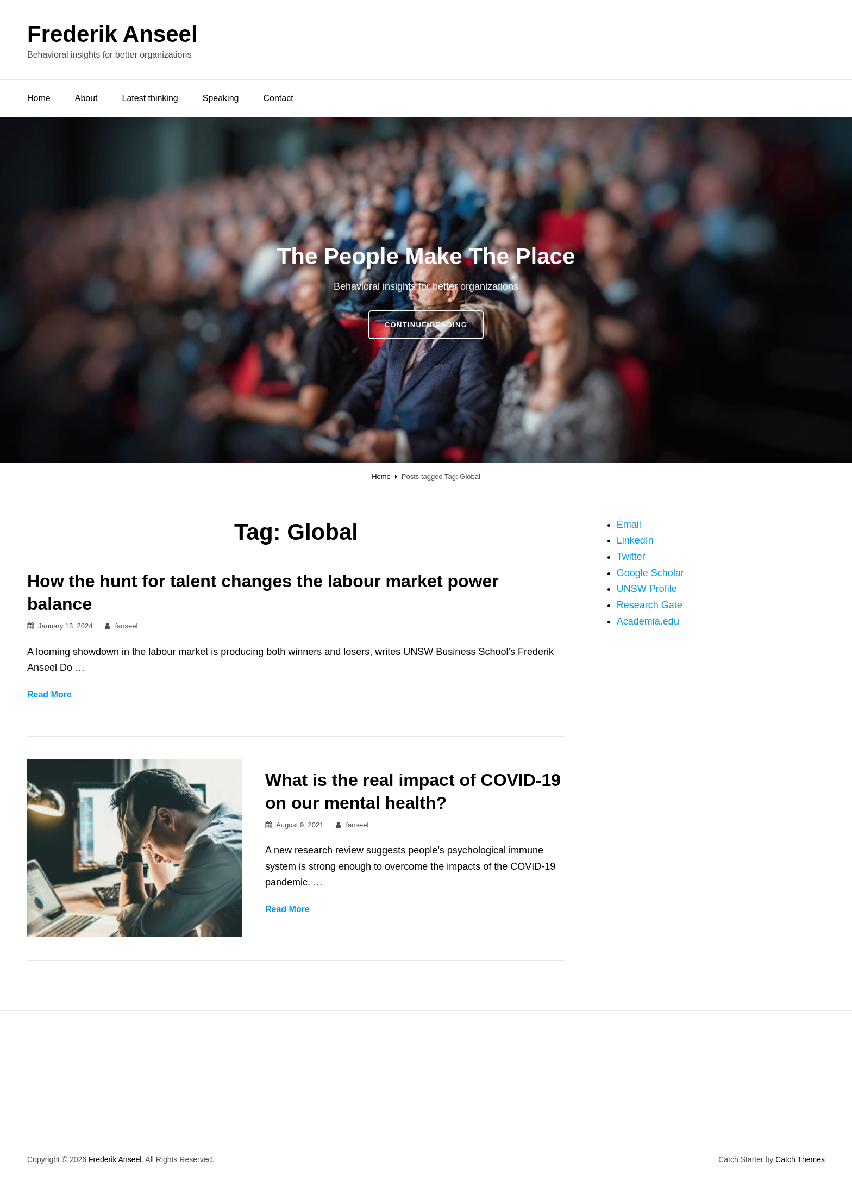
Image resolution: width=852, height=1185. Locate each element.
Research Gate (649, 605)
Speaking (221, 98)
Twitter (631, 556)
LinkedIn (635, 540)
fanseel (126, 626)
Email (629, 524)
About (86, 98)
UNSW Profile (647, 588)
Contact (278, 98)
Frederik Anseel (112, 34)
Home (39, 98)
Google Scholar (650, 572)
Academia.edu (648, 621)
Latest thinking (150, 98)
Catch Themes (800, 1159)
